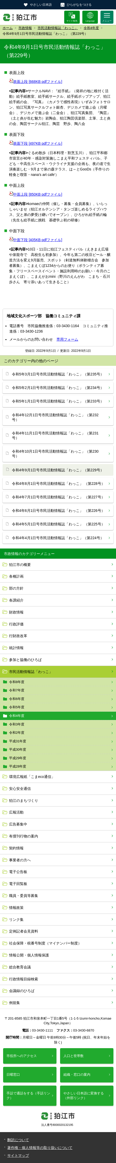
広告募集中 (18, 824)
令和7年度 (16, 690)
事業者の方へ (20, 860)
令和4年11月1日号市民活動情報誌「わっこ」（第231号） (55, 435)
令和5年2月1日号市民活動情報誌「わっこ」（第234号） (58, 388)
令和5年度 (16, 707)
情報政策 (16, 908)
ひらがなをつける (79, 4)
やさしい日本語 (41, 4)
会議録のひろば (21, 991)
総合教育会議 (20, 967)
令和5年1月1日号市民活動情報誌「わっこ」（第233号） (58, 401)
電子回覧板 (18, 884)
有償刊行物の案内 (23, 836)
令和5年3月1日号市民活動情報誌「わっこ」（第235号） (58, 374)
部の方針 (16, 588)
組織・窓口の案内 (76, 1074)
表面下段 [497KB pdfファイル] (35, 143)
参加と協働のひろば (25, 660)
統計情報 (16, 648)
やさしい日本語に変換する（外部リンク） (83, 1095)
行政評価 (16, 624)
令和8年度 (16, 682)
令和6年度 (16, 699)
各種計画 (16, 576)
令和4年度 (91, 28)
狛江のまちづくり (23, 800)
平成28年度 (17, 766)
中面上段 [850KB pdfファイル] (35, 194)
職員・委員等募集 (23, 896)
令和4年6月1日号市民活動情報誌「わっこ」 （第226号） (58, 510)
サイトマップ (18, 1155)
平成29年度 (17, 758)
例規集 (14, 1003)
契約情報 (16, 848)
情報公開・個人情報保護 (29, 955)
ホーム (8, 28)
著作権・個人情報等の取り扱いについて (39, 1148)
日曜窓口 (13, 1074)
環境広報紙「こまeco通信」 (32, 777)
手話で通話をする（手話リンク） (28, 1095)
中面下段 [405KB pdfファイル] (35, 240)
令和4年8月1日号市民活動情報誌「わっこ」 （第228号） (58, 483)
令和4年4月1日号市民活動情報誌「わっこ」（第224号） (58, 538)
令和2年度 (16, 733)
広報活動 (16, 812)
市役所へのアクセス (21, 1056)
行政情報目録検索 (23, 979)
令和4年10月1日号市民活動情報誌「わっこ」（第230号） (55, 453)
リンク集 (16, 919)
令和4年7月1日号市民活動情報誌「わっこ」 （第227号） (58, 497)
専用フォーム (67, 339)
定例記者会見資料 (23, 931)
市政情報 (25, 28)
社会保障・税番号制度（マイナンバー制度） (45, 943)
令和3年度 (16, 724)
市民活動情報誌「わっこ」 (58, 28)
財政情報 (16, 612)
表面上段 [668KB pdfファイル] (35, 82)
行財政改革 (18, 636)
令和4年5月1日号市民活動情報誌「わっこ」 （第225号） (58, 524)
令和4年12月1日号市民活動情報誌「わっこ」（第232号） (55, 417)
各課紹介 (16, 600)
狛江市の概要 (20, 565)
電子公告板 (18, 872)
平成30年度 (17, 749)
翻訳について (18, 1140)
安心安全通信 (20, 789)
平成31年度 (17, 741)
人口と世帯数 (73, 1056)
